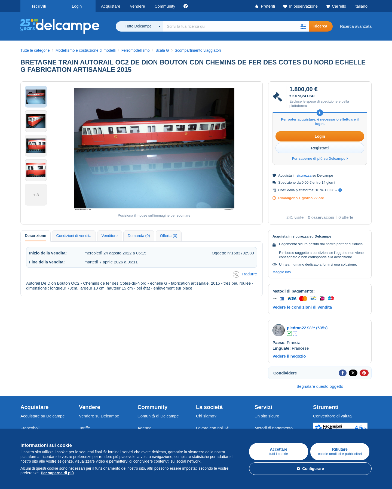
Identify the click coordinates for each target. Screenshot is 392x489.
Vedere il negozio (289, 356)
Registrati (320, 148)
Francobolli (30, 428)
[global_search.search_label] (236, 26)
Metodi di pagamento (274, 428)
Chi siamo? (206, 416)
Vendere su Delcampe (99, 416)
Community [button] (165, 6)
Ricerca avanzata (356, 26)
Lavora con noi (212, 428)
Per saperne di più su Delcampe (320, 158)
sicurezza (303, 175)
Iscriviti (39, 6)
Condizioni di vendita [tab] (73, 235)
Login (77, 6)
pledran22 (296, 328)
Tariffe (84, 428)
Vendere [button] (137, 6)
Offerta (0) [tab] (168, 235)
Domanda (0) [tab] (139, 235)
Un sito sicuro (267, 416)
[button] (303, 26)
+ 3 (36, 194)
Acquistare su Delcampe (42, 416)
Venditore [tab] (110, 235)
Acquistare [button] (110, 6)
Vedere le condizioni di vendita (302, 307)
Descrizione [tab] (35, 235)
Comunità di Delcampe (158, 416)
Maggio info (281, 272)
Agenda (144, 428)
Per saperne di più (57, 473)
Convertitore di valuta (332, 416)
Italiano (360, 6)
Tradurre (245, 274)
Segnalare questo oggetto (319, 386)
